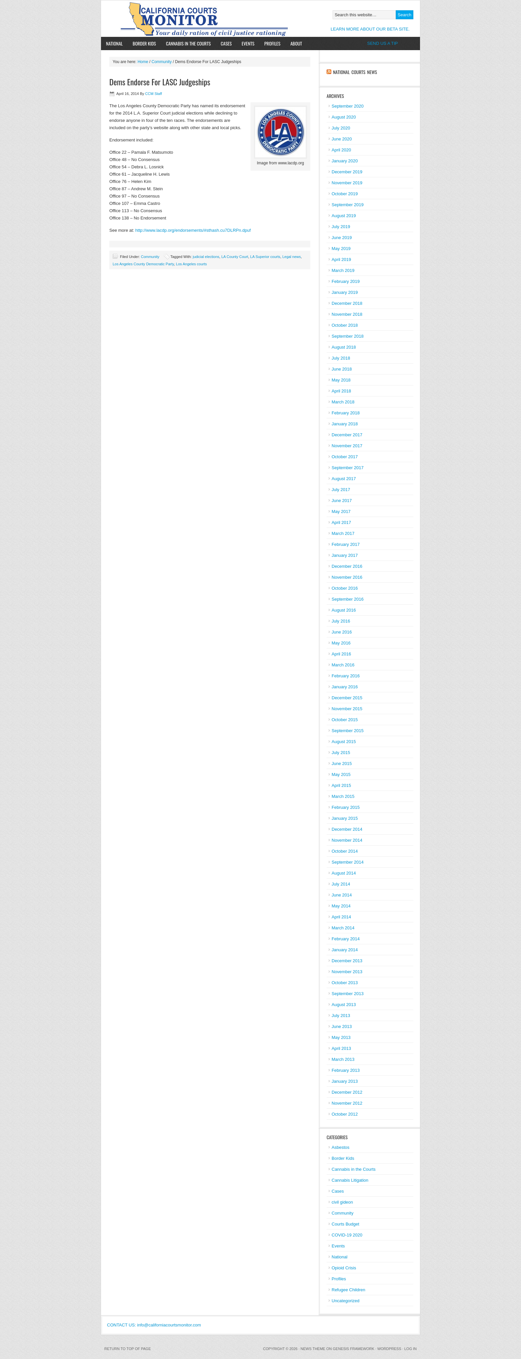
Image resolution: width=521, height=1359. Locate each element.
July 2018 (341, 358)
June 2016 (342, 632)
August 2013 (344, 1004)
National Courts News (355, 71)
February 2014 (346, 938)
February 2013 (346, 1070)
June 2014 (342, 894)
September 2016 (348, 599)
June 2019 (342, 237)
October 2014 (345, 851)
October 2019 (345, 193)
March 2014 (343, 927)
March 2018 (343, 401)
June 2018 (342, 369)
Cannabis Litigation (350, 1180)
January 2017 (345, 555)
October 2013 (345, 982)
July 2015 (341, 752)
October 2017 (345, 456)
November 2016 (347, 577)
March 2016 (343, 664)
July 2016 (341, 621)
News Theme (313, 1349)
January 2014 (345, 949)
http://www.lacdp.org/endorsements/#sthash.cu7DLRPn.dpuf (193, 230)
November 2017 (347, 445)
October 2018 (345, 325)
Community (162, 61)
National (114, 43)
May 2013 (341, 1037)
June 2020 (342, 138)
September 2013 (348, 993)
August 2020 (344, 117)
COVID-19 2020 (347, 1234)
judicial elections (206, 257)
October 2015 (345, 719)
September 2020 (348, 106)
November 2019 (347, 182)
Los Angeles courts (191, 264)
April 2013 (341, 1048)
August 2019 (344, 215)
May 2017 (341, 511)
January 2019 (345, 292)
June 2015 (342, 763)
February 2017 (346, 544)
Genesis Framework (353, 1349)
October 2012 (345, 1114)
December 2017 (347, 434)
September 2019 (348, 204)
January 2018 (345, 423)
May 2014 (341, 905)
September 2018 (348, 336)
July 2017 (341, 489)
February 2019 (346, 281)
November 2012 (347, 1103)
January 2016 (345, 686)
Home (143, 61)
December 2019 (347, 171)
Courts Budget (345, 1224)
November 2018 (347, 314)
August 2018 (344, 347)
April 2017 (341, 522)
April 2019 (341, 259)
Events (248, 43)
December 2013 (347, 960)
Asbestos (340, 1147)
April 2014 (341, 916)
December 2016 (347, 566)
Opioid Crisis (344, 1267)
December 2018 (347, 303)
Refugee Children (348, 1289)
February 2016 (346, 675)
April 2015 (341, 785)
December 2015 (347, 697)
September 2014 (348, 862)
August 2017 (344, 478)
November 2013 (347, 971)
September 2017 (348, 467)
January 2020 (345, 160)
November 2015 (347, 708)
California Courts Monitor (178, 18)
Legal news (291, 257)
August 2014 (344, 873)
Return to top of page (127, 1349)
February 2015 (346, 807)
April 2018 (341, 390)
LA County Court (234, 257)
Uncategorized (346, 1300)
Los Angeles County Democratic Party (143, 264)
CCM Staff (153, 94)
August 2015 (344, 741)
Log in (410, 1349)
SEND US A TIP (382, 43)
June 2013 (342, 1026)
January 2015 (345, 818)
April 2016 (341, 653)
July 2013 (341, 1015)
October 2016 (345, 588)
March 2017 (343, 533)
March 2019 (343, 270)
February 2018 (346, 412)
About (293, 43)
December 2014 (347, 829)
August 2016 (344, 610)
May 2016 (341, 642)
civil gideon (342, 1202)
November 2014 (347, 840)
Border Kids (144, 43)
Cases (226, 43)
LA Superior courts (265, 257)
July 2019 (341, 226)
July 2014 (341, 884)
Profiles (272, 43)
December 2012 (347, 1092)
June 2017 (342, 500)
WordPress (389, 1349)
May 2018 (341, 380)
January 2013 (345, 1081)
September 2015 (348, 730)
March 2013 (343, 1059)
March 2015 (343, 796)
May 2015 (341, 774)
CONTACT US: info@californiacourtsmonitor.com (154, 1324)
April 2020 (341, 149)
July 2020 (341, 128)
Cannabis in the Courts (188, 43)
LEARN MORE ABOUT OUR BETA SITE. (370, 29)
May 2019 (341, 248)
